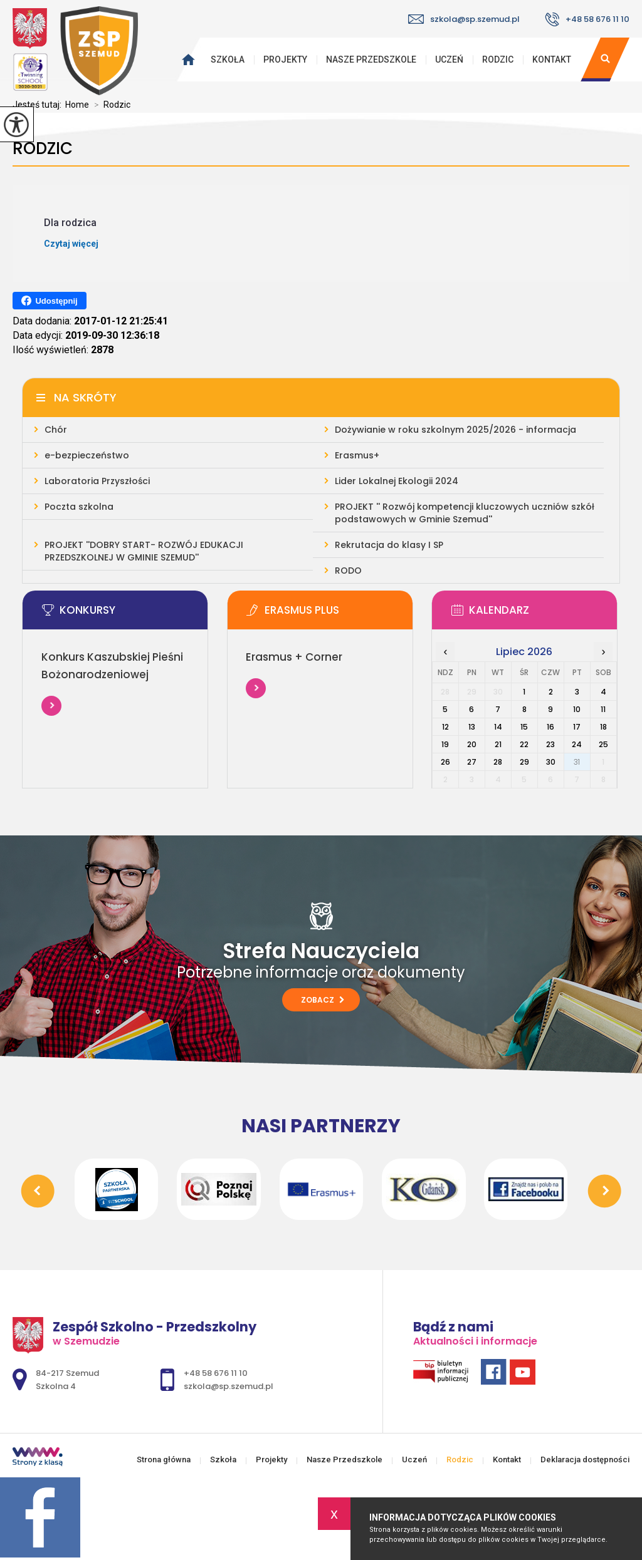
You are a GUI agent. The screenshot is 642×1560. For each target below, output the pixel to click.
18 (603, 726)
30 (550, 762)
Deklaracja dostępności (584, 1459)
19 (445, 744)
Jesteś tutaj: (39, 104)
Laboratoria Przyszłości (97, 481)
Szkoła (228, 59)
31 (577, 762)
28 (497, 762)
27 (471, 762)
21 (498, 744)
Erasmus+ (357, 455)
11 (603, 709)
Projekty (285, 59)
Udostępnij (49, 301)
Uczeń (449, 59)
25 (603, 744)
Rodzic (497, 59)
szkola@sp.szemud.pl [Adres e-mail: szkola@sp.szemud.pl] (228, 1386)
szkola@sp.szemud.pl (464, 19)
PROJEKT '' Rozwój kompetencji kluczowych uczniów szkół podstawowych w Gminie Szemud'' (464, 512)
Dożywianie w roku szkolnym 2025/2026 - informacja (455, 429)
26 (445, 762)
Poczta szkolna (79, 506)
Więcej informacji (51, 706)
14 (498, 726)
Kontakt (551, 59)
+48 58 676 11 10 (587, 19)
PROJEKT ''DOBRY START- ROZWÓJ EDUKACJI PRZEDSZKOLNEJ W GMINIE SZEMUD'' (144, 551)
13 (471, 726)
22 (524, 744)
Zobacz (322, 999)
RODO (348, 570)
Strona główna (185, 59)
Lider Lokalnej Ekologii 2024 (396, 481)
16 (550, 726)
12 (445, 726)
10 (577, 709)
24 (577, 744)
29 (524, 762)
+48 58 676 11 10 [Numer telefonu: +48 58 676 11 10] (216, 1373)
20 (471, 744)
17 (577, 726)
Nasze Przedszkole (371, 59)
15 (524, 726)
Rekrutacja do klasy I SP (389, 545)
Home (77, 104)
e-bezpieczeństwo (87, 455)
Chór (56, 429)
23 (550, 744)
